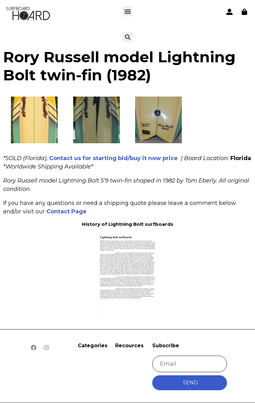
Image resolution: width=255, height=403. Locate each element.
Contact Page (66, 211)
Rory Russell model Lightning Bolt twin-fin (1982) (119, 66)
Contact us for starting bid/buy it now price (113, 158)
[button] (127, 11)
